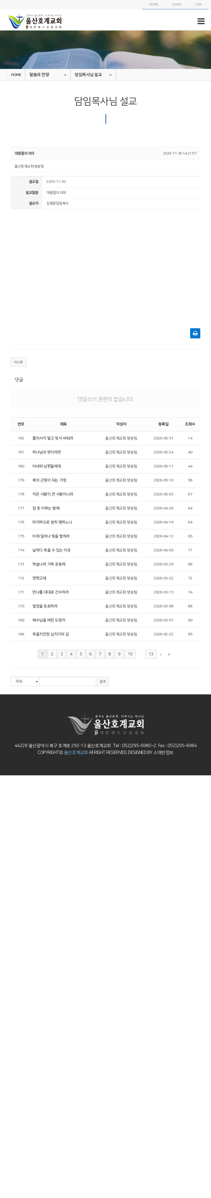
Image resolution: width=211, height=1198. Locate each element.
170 (21, 606)
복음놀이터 (8, 895)
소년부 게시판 (10, 971)
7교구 (4, 1129)
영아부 (5, 874)
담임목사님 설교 (93, 74)
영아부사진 (8, 885)
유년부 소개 (8, 941)
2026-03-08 (163, 606)
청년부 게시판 (10, 1032)
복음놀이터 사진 (11, 905)
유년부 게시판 (10, 951)
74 (190, 592)
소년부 (5, 956)
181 (21, 452)
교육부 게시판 (10, 1078)
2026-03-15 (163, 592)
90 (190, 620)
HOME (16, 75)
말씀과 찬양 (48, 74)
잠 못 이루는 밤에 (45, 508)
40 (190, 452)
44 (190, 466)
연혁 (3, 793)
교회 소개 (6, 783)
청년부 (5, 1017)
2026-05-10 (163, 480)
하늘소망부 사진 (11, 1068)
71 (190, 550)
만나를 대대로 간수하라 (50, 592)
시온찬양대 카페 (11, 864)
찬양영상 (6, 854)
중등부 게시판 (10, 992)
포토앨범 (6, 1180)
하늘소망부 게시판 (13, 1073)
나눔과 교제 (8, 1155)
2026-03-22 (163, 578)
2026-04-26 (163, 508)
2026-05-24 (163, 452)
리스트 (18, 362)
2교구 (4, 1104)
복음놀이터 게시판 (13, 910)
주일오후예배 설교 (13, 839)
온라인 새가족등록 (13, 1195)
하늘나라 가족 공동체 (48, 564)
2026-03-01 (163, 620)
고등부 (5, 997)
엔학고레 (39, 578)
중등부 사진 (8, 987)
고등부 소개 (8, 1002)
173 (21, 564)
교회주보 (6, 1160)
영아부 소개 (8, 880)
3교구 (4, 1109)
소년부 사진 (8, 966)
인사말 (5, 788)
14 (190, 438)
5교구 (4, 1119)
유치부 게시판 (10, 931)
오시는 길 (6, 824)
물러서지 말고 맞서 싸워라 (52, 438)
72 (190, 578)
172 (21, 578)
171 (21, 592)
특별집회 (6, 849)
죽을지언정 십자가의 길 (50, 634)
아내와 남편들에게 (46, 466)
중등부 (5, 976)
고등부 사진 (8, 1007)
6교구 (4, 1124)
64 (190, 508)
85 (190, 634)
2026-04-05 (163, 550)
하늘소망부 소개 (11, 1063)
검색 (102, 681)
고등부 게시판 (10, 1012)
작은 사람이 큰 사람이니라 (52, 494)
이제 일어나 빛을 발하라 (51, 536)
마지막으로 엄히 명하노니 (52, 522)
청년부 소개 (8, 1022)
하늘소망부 (8, 1058)
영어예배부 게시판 (13, 1053)
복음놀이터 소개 (11, 900)
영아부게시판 (9, 890)
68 (190, 564)
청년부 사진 (8, 1027)
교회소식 (6, 1165)
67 (190, 494)
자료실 (5, 1190)
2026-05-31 (163, 438)
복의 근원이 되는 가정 (49, 480)
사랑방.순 (6, 803)
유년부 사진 (8, 946)
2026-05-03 (163, 494)
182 (21, 438)
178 (21, 494)
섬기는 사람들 (10, 798)
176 (21, 522)
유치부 (5, 915)
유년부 (5, 936)
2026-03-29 (163, 564)
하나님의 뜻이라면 (46, 452)
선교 (3, 1083)
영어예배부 (8, 1037)
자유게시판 (8, 1170)
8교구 (4, 1134)
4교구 (4, 1114)
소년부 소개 (8, 961)
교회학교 (6, 869)
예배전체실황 (9, 844)
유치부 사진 (8, 925)
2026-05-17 (163, 466)
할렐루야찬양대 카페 (14, 859)
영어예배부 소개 (11, 1043)
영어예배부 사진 (11, 1048)
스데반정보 (162, 752)
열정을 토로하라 (44, 606)
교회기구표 (8, 808)
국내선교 (6, 1088)
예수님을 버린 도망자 (48, 620)
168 (21, 634)
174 (21, 550)
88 (190, 606)
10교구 (5, 1144)
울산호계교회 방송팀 (121, 438)
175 (21, 536)
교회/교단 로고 (10, 818)
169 (21, 620)
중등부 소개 (8, 981)
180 (21, 466)
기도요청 (6, 1185)
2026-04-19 (163, 522)
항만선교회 (8, 1150)
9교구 (4, 1139)
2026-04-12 (163, 536)
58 (190, 480)
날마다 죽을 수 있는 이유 (51, 550)
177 (21, 508)
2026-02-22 (163, 634)
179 (21, 480)
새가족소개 (8, 1175)
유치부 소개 (8, 920)
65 (190, 536)
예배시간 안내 (10, 813)
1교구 (4, 1099)
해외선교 (6, 1094)
